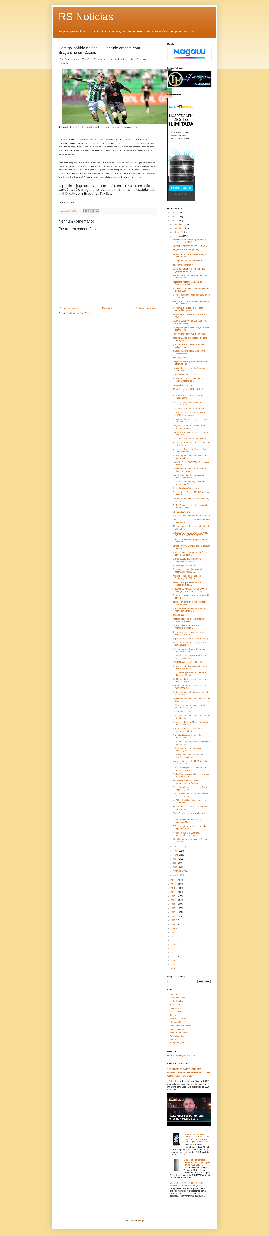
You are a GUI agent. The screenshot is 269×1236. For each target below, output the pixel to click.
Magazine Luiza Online (180, 1026)
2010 (173, 932)
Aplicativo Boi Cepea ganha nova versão (191, 516)
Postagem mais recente (70, 308)
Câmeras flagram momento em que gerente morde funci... (188, 270)
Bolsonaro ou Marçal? (182, 265)
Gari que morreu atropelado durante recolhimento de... (188, 650)
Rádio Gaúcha (176, 1004)
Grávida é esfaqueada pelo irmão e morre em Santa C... (188, 609)
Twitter (173, 1015)
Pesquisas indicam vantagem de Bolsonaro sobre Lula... (187, 283)
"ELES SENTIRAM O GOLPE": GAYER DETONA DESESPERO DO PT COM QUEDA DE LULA (188, 1072)
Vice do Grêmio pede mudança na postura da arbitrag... (188, 476)
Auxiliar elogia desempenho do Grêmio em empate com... (190, 553)
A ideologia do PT (180, 357)
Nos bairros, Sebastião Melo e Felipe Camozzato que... (189, 450)
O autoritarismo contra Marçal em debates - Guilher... (187, 736)
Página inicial (108, 308)
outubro (176, 232)
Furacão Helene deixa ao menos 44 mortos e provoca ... (188, 626)
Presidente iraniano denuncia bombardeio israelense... (185, 834)
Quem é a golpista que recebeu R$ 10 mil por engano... (189, 788)
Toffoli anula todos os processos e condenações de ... (188, 749)
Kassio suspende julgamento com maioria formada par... (187, 755)
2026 (173, 212)
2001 (173, 969)
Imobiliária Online (178, 1018)
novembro (178, 228)
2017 (173, 904)
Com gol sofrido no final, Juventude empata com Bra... (188, 482)
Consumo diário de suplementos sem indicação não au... (189, 667)
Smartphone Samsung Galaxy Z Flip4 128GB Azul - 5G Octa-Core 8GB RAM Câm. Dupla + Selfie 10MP (197, 1138)
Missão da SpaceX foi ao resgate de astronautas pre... (189, 643)
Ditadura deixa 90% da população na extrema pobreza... (189, 322)
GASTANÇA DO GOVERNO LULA (188, 662)
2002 (173, 964)
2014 (173, 916)
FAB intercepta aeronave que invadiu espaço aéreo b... (189, 827)
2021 (173, 888)
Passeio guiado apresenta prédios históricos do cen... (188, 620)
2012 (173, 924)
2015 (173, 912)
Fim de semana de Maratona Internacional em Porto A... (185, 781)
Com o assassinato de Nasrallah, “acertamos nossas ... (187, 570)
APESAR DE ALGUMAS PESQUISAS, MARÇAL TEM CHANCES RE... (190, 590)
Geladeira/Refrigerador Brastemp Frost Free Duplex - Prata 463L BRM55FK (197, 1162)
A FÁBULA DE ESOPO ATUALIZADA (189, 246)
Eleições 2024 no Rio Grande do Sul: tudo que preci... (189, 427)
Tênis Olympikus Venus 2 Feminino (188, 334)
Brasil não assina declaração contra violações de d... (188, 352)
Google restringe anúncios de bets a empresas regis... (189, 769)
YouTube (174, 1039)
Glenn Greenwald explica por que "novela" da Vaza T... (187, 403)
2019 (173, 896)
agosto (176, 847)
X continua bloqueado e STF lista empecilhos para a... (187, 309)
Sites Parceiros (177, 1029)
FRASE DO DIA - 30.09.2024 (185, 250)
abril (175, 863)
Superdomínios (177, 1036)
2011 (173, 928)
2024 (173, 220)
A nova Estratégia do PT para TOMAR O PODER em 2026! (190, 241)
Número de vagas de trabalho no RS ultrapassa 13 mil (189, 673)
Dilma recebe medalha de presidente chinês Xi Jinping (189, 470)
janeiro (176, 875)
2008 (173, 940)
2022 (173, 884)
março (176, 867)
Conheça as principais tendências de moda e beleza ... (189, 656)
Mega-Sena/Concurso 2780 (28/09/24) (190, 638)
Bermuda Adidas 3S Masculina (186, 488)
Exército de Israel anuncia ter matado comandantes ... (189, 807)
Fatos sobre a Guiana (182, 385)
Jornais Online (176, 1011)
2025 (173, 216)
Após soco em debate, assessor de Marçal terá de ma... (188, 706)
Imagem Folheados (179, 1033)
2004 (173, 956)
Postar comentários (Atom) (79, 313)
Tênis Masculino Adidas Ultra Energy (189, 438)
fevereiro (177, 871)
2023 (173, 880)
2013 (173, 920)
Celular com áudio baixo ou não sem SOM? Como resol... (189, 413)
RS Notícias (86, 16)
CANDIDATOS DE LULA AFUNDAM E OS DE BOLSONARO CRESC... (190, 534)
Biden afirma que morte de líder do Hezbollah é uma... (188, 583)
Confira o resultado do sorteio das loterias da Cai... (187, 821)
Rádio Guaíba (176, 1001)
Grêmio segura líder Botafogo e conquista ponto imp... (186, 560)
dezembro (178, 224)
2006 (173, 948)
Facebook (174, 1008)
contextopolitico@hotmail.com (181, 1055)
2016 (173, 908)
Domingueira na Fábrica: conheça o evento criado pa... (188, 633)
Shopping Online (177, 1022)
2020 (173, 892)
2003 (173, 960)
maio (175, 859)
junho (176, 855)
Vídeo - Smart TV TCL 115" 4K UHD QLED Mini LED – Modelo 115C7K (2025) (189, 1184)
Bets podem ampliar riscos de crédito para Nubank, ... (189, 603)
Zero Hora (174, 994)
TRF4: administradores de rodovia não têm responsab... (190, 795)
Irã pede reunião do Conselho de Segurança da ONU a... (187, 577)
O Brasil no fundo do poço (184, 374)
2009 (173, 936)
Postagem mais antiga (146, 308)
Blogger (140, 1220)
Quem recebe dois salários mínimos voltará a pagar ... (188, 345)
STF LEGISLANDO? (181, 512)
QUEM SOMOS (177, 1043)
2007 (173, 944)
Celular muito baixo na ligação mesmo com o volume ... (189, 420)
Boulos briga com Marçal (183, 565)
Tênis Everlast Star (181, 711)
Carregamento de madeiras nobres (188, 261)
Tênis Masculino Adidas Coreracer (188, 408)
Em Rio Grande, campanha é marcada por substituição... (190, 506)
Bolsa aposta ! (178, 615)
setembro (177, 236)
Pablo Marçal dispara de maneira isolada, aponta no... (187, 379)
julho (175, 851)
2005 (173, 952)
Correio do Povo (177, 997)
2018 (173, 900)
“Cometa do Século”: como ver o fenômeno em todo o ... (187, 729)
